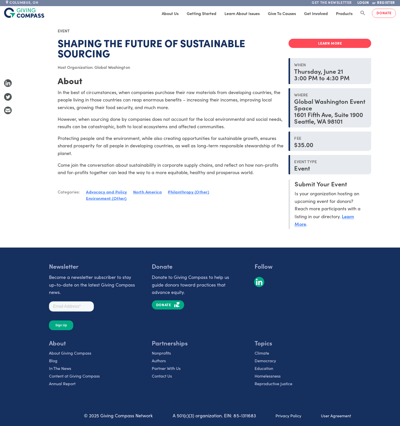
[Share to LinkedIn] (8, 83)
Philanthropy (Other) (188, 192)
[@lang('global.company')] (24, 13)
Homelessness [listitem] (268, 376)
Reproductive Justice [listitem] (273, 383)
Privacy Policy (288, 415)
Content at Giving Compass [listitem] (74, 376)
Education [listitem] (264, 368)
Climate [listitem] (262, 353)
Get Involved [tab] (316, 13)
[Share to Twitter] (8, 97)
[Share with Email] (8, 110)
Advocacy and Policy (106, 192)
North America (147, 192)
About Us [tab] (170, 13)
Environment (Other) (106, 198)
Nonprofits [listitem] (161, 353)
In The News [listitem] (60, 368)
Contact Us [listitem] (162, 376)
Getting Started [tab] (201, 13)
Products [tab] (344, 13)
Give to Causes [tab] (282, 13)
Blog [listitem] (53, 360)
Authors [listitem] (159, 360)
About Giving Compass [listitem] (70, 353)
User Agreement (336, 415)
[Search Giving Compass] (363, 13)
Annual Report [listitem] (62, 383)
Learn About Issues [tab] (242, 13)
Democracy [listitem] (265, 360)
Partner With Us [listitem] (166, 368)
